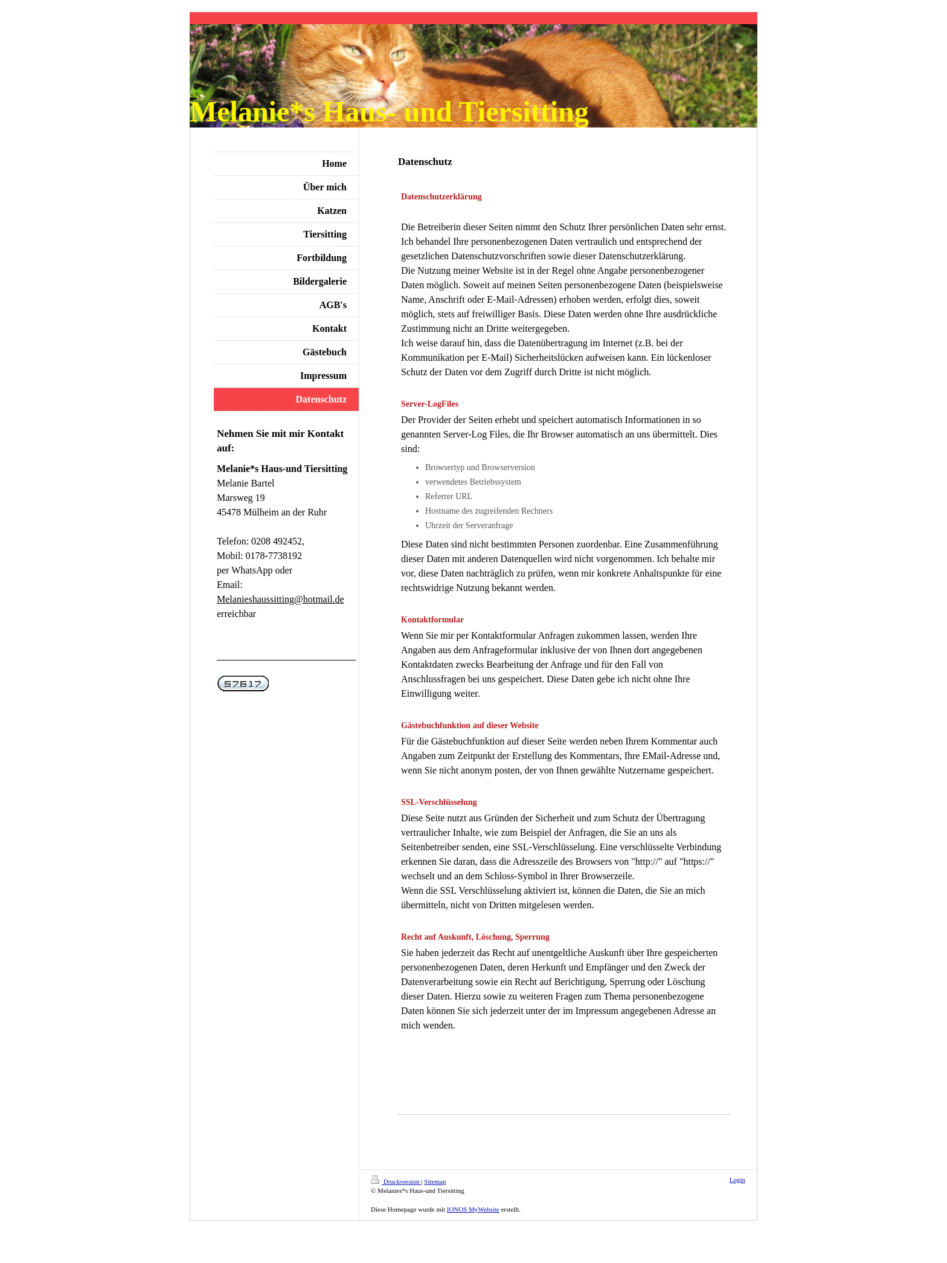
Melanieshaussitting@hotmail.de (280, 599)
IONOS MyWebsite (473, 1209)
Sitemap (435, 1181)
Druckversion (396, 1181)
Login (737, 1179)
